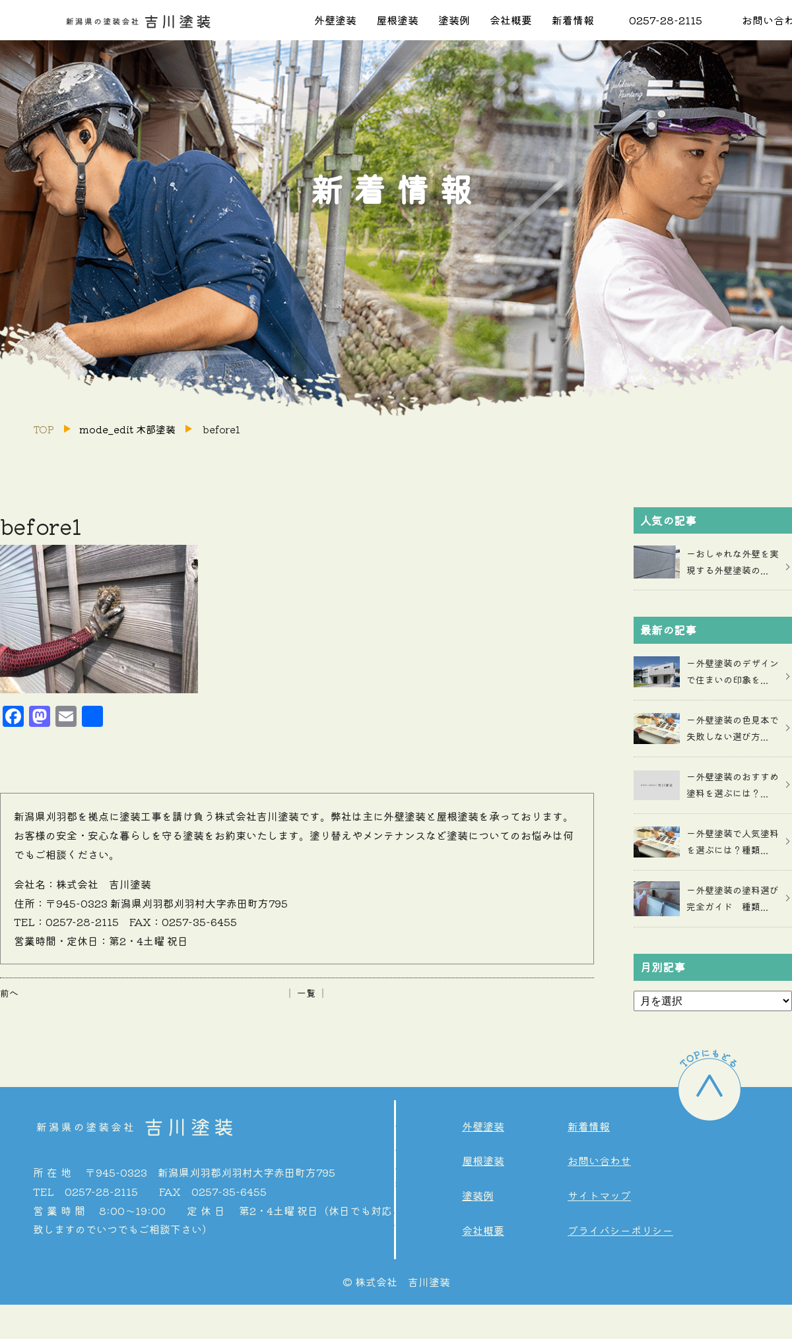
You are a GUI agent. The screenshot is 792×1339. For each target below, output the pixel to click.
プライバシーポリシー (620, 1230)
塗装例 (454, 20)
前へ (9, 992)
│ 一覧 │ (306, 992)
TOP (43, 429)
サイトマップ (599, 1195)
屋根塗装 (397, 20)
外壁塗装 (335, 20)
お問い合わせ (599, 1160)
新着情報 (573, 20)
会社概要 (511, 20)
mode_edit (127, 429)
